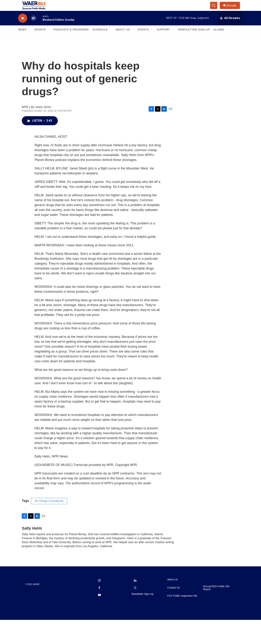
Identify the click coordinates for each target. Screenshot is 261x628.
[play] (23, 26)
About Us (122, 37)
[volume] (33, 26)
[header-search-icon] (215, 9)
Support (163, 37)
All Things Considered (49, 509)
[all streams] (230, 26)
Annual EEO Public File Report (216, 596)
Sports (40, 37)
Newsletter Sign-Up (194, 37)
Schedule (100, 37)
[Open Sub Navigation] (29, 37)
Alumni (219, 37)
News (22, 37)
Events (143, 37)
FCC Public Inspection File (182, 604)
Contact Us (173, 595)
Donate (233, 9)
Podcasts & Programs (71, 37)
